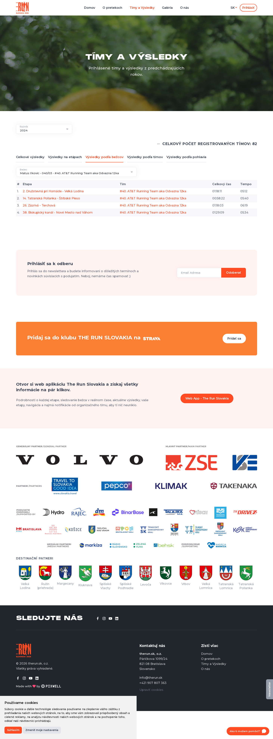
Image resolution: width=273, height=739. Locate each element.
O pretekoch (112, 8)
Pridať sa (234, 338)
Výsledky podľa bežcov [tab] (105, 157)
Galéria (167, 8)
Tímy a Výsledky (142, 8)
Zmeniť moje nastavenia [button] (41, 730)
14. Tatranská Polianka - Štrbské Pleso (51, 198)
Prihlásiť (248, 8)
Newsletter (269, 689)
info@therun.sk (150, 677)
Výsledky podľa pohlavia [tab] (186, 157)
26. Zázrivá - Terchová (39, 205)
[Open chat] (248, 731)
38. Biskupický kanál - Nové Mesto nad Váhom (57, 212)
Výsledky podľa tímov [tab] (145, 157)
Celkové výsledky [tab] (30, 157)
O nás (184, 8)
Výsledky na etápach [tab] (65, 157)
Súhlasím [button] (13, 730)
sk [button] (233, 8)
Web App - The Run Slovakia (207, 398)
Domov (89, 8)
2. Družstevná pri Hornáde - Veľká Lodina (53, 191)
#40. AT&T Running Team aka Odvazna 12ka (153, 191)
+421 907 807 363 (152, 683)
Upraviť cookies (151, 690)
